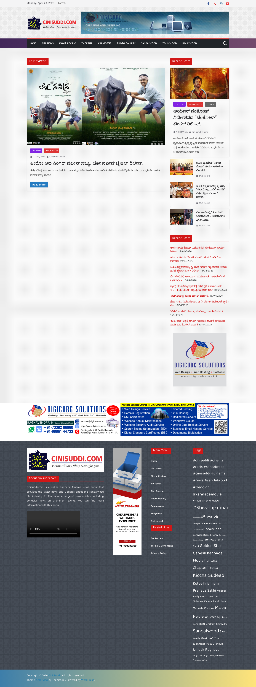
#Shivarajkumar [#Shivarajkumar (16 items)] (211, 508)
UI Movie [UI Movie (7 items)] (218, 644)
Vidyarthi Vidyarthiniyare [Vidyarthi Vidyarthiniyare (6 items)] (205, 656)
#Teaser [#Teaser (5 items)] (196, 517)
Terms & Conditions (162, 546)
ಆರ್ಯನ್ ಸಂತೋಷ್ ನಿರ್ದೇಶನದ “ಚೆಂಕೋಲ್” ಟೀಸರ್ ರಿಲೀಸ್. (195, 118)
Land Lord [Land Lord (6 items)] (213, 597)
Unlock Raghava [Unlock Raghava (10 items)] (206, 650)
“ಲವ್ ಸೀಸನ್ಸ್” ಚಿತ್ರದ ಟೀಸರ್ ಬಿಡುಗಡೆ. (189, 295)
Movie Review (67, 43)
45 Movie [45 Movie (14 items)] (210, 517)
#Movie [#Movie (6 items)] (197, 501)
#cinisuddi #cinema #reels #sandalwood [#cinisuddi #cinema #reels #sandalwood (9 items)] (208, 464)
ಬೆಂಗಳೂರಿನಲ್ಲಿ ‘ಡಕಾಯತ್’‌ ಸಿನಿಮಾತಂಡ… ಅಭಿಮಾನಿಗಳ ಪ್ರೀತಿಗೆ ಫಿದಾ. (210, 216)
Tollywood (169, 43)
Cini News (48, 43)
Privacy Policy (159, 553)
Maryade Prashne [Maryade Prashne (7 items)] (203, 608)
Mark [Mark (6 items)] (223, 601)
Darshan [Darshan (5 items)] (222, 535)
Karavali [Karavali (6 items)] (213, 568)
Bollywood (189, 43)
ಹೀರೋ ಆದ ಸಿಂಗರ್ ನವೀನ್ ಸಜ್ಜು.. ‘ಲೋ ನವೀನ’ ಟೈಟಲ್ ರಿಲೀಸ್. (86, 164)
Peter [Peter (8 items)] (212, 617)
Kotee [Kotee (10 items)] (197, 584)
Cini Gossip (104, 43)
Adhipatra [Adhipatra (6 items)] (198, 524)
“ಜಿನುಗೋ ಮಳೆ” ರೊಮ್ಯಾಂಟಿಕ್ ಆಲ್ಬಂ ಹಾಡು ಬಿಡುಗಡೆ (196, 311)
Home (33, 43)
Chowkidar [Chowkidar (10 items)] (212, 529)
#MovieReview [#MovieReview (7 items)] (210, 500)
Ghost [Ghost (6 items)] (196, 546)
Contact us (157, 538)
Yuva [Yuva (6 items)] (204, 660)
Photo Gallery (126, 43)
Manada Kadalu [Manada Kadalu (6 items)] (212, 601)
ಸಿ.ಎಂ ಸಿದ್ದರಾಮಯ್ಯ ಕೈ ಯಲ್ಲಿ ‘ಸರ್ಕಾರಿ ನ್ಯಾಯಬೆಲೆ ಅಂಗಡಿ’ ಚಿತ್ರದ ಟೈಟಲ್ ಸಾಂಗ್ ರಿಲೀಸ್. (210, 192)
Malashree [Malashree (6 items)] (198, 601)
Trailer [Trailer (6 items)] (209, 644)
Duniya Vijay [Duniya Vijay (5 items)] (198, 540)
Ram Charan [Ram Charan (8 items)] (207, 624)
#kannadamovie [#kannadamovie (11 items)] (207, 494)
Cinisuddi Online (57, 157)
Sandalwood (149, 43)
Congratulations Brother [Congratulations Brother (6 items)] (205, 535)
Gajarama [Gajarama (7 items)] (217, 539)
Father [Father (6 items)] (207, 540)
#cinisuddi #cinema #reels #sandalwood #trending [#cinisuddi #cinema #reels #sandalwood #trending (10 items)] (210, 480)
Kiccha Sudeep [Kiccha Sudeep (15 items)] (208, 575)
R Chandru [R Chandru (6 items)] (221, 624)
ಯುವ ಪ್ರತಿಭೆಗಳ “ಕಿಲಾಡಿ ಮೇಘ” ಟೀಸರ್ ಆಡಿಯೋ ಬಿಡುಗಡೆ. (209, 167)
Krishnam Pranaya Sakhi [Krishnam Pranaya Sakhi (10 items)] (206, 587)
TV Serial (86, 43)
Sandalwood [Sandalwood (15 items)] (206, 631)
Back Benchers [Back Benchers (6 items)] (211, 524)
